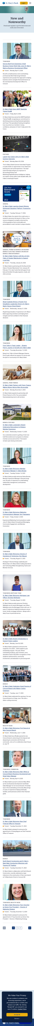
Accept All (17, 1014)
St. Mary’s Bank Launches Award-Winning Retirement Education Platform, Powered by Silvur (17, 208)
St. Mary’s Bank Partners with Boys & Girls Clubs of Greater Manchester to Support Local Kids (16, 258)
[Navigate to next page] (29, 927)
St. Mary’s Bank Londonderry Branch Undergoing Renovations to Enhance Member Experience (14, 427)
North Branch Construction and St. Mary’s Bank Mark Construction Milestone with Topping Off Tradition (15, 863)
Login (23, 3)
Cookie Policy (22, 1009)
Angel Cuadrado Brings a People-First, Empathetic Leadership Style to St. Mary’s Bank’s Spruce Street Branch (16, 304)
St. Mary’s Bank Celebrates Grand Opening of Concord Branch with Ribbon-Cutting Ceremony (17, 688)
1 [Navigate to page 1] (13, 928)
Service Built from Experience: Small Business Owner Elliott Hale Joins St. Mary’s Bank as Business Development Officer (17, 66)
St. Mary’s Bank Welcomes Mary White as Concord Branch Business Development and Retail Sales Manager (17, 774)
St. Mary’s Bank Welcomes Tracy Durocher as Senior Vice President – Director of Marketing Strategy (16, 907)
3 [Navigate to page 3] (20, 928)
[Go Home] (11, 3)
